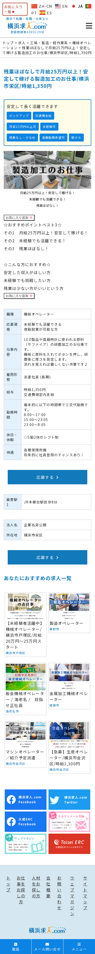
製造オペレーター (69, 613)
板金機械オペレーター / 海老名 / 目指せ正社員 (26, 689)
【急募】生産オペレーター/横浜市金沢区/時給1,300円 (69, 747)
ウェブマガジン (72, 896)
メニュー (79, 947)
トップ (8, 884)
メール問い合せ (47, 947)
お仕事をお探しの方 (21, 890)
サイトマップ (85, 893)
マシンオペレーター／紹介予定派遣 (26, 744)
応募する (47, 477)
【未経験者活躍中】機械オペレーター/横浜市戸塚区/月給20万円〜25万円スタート (26, 625)
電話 (15, 947)
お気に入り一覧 (13, 9)
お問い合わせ (59, 893)
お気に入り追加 (19, 217)
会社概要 (48, 887)
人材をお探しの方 (36, 887)
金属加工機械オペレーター (69, 686)
